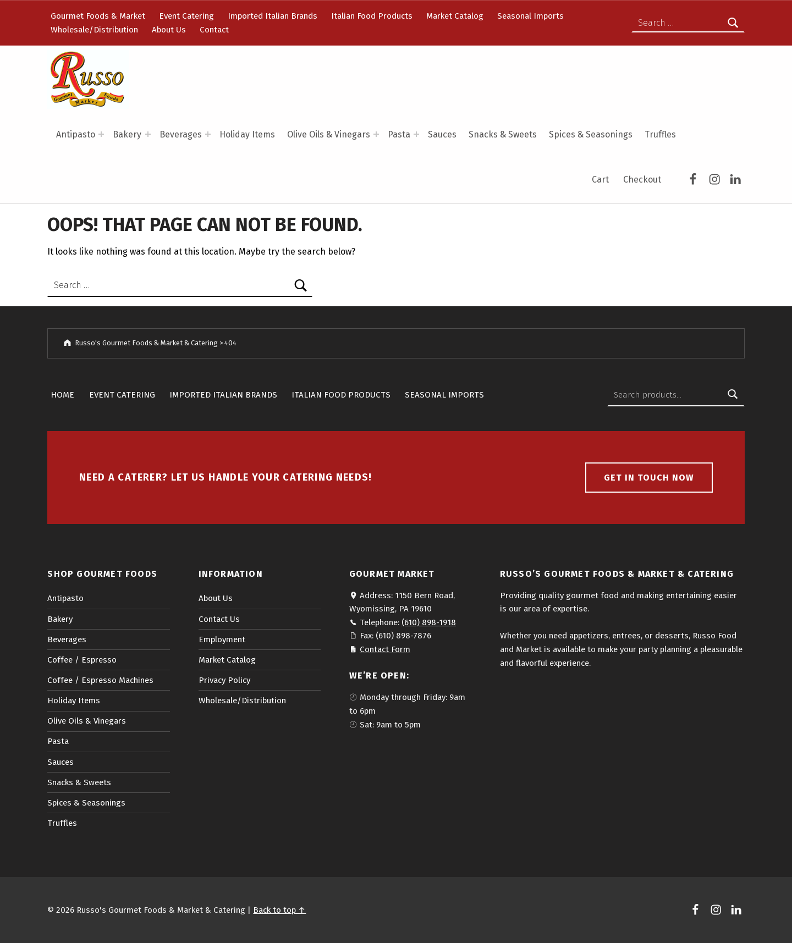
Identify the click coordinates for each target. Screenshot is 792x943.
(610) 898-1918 (429, 622)
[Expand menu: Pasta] (416, 134)
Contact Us (219, 619)
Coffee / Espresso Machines (100, 680)
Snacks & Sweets (503, 134)
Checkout (642, 179)
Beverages (181, 134)
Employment (222, 639)
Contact (214, 30)
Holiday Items (247, 134)
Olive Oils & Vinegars (328, 134)
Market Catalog (454, 16)
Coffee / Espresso (82, 660)
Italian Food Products (372, 16)
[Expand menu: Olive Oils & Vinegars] (376, 134)
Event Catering (186, 16)
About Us (169, 30)
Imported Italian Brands (272, 16)
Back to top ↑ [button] (279, 910)
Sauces (442, 134)
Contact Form (385, 649)
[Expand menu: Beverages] (208, 134)
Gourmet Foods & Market (98, 16)
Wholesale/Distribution (94, 30)
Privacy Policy (224, 680)
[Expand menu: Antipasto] (101, 134)
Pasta (399, 134)
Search (733, 395)
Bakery (127, 134)
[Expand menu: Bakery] (148, 134)
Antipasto (75, 134)
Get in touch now (649, 477)
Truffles (660, 134)
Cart (600, 179)
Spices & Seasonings (590, 134)
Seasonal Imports (530, 16)
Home (62, 395)
